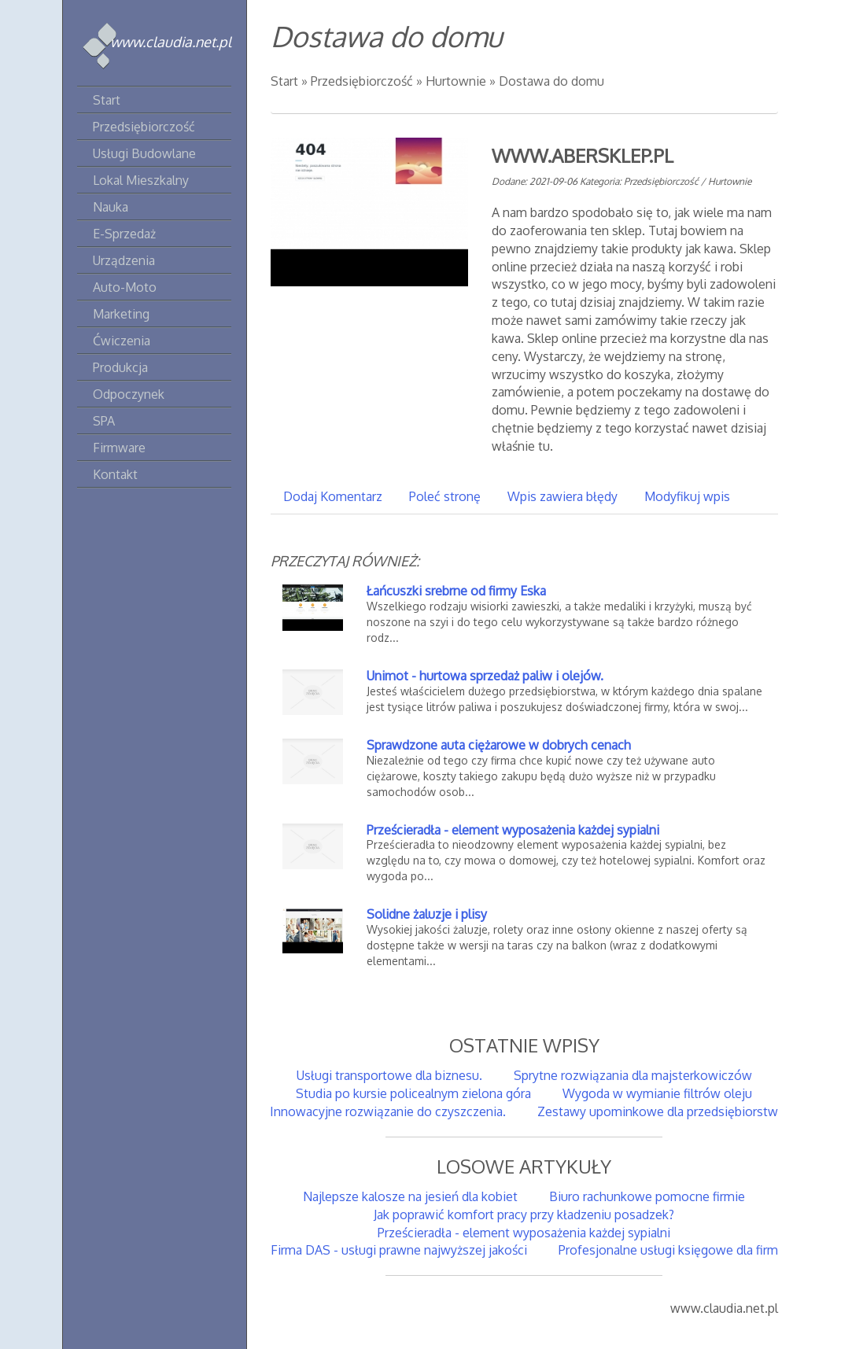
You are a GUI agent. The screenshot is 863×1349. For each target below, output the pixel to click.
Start (284, 81)
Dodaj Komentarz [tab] (332, 496)
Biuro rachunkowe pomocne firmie (647, 1196)
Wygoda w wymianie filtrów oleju (657, 1093)
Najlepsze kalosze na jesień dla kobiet (410, 1196)
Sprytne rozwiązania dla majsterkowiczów (633, 1075)
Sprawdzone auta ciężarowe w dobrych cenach (499, 745)
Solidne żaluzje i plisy (427, 914)
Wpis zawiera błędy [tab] (562, 496)
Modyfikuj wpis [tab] (687, 496)
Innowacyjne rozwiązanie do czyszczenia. (388, 1111)
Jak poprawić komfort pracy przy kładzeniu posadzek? (524, 1214)
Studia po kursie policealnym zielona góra (413, 1093)
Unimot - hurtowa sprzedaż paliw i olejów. (485, 676)
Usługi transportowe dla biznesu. (389, 1075)
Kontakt (115, 474)
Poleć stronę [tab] (445, 496)
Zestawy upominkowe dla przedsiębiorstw (657, 1111)
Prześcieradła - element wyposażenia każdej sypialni (513, 830)
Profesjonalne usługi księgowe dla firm (668, 1250)
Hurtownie (456, 81)
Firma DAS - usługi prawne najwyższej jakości (399, 1250)
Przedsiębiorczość (362, 81)
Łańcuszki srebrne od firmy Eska (456, 591)
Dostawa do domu (551, 81)
